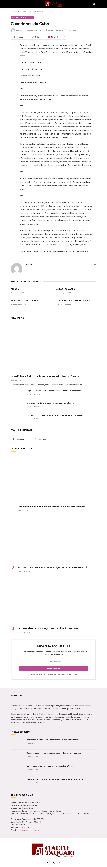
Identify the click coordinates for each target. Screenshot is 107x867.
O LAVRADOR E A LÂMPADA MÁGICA (73, 300)
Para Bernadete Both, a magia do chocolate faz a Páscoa (50, 403)
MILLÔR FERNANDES (65, 289)
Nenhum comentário (54, 30)
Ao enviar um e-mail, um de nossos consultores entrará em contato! (53, 674)
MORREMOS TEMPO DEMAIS (24, 300)
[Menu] (13, 4)
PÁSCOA (15, 289)
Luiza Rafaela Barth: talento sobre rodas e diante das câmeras (45, 376)
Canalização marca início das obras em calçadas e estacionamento (55, 415)
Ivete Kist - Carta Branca (22, 18)
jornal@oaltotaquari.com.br (28, 830)
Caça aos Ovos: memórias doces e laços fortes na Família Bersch (54, 391)
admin (20, 30)
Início (24, 11)
